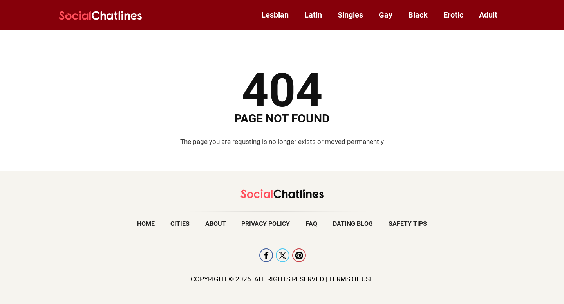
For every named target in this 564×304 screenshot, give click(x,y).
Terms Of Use (351, 279)
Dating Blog (353, 223)
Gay (385, 15)
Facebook (266, 255)
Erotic (453, 15)
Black (418, 15)
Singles (350, 15)
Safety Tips (408, 223)
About (215, 223)
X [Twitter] (282, 255)
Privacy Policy (265, 223)
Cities (180, 223)
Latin (313, 15)
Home (146, 223)
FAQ (311, 223)
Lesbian (275, 15)
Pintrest (299, 255)
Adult (488, 15)
